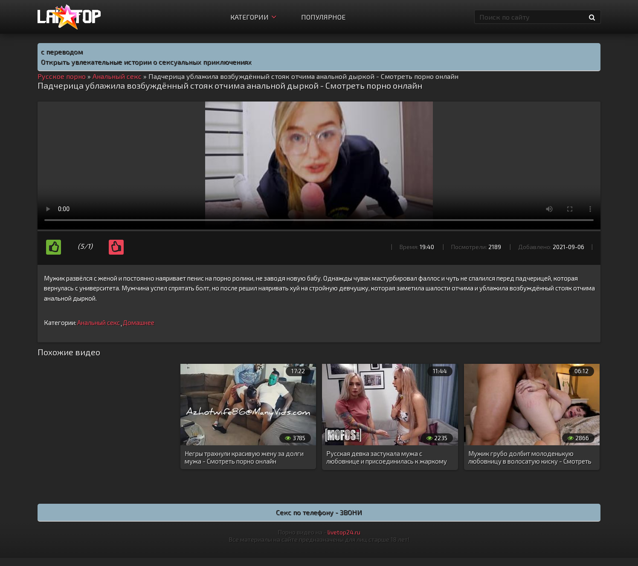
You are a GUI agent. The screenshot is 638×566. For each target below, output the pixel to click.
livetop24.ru (344, 532)
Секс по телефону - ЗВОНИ (319, 512)
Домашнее (138, 322)
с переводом (62, 51)
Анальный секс (98, 322)
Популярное (323, 17)
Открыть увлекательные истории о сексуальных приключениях (146, 62)
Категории (253, 17)
